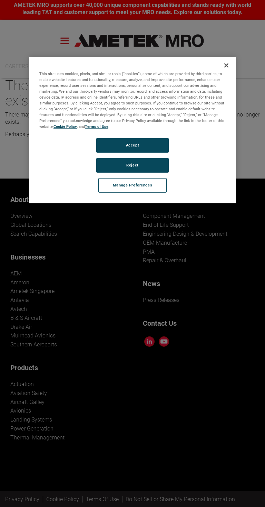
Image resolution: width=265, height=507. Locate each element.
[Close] (226, 65)
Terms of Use (96, 126)
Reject (132, 165)
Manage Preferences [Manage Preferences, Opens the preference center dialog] (132, 185)
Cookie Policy (65, 126)
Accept (132, 145)
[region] (132, 130)
